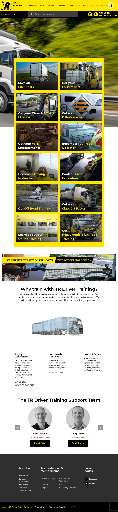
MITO (61, 484)
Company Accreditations (24, 384)
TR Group (61, 5)
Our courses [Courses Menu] (8, 14)
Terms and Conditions (58, 507)
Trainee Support (25, 490)
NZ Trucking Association (68, 488)
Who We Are (23, 476)
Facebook (91, 479)
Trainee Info (73, 5)
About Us (33, 5)
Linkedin (90, 484)
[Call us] (105, 14)
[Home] (11, 5)
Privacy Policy (41, 507)
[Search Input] (53, 14)
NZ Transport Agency (49, 478)
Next (100, 427)
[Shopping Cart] (90, 14)
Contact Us (87, 5)
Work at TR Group (47, 5)
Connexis (44, 484)
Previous (17, 427)
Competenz (45, 488)
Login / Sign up (101, 5)
